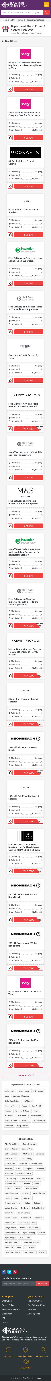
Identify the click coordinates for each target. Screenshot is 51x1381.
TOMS (7, 1198)
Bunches (25, 1193)
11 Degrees (25, 1183)
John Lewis (10, 1091)
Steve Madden (26, 1178)
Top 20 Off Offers (35, 1300)
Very (7, 1096)
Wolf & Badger (32, 1188)
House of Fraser (11, 1106)
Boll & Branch (11, 1158)
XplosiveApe (10, 1237)
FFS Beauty (23, 1222)
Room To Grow (11, 1217)
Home (4, 19)
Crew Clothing (39, 1193)
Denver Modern (11, 1148)
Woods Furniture (12, 1232)
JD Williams (28, 1101)
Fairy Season (22, 1125)
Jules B (8, 1188)
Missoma (9, 1173)
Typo (36, 1110)
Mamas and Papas (13, 1203)
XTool (18, 1168)
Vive (19, 1247)
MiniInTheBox (39, 1120)
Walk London (24, 1237)
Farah (22, 1227)
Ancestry (38, 1217)
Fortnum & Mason (22, 1110)
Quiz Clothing (29, 1232)
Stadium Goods (11, 1242)
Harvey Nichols (36, 1115)
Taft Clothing (10, 1178)
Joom (16, 1198)
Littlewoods (38, 1091)
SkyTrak (40, 1178)
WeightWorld (10, 1227)
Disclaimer (7, 1313)
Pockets (24, 1208)
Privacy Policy (8, 1305)
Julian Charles (11, 1208)
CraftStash (21, 1115)
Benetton (27, 1198)
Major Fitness (11, 1183)
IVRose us (9, 1125)
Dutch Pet (9, 1212)
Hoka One (9, 1247)
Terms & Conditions (11, 1309)
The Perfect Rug (12, 1144)
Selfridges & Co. (12, 1101)
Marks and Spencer (21, 1096)
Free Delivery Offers (36, 1305)
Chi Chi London (23, 1212)
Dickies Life (10, 1222)
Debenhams (24, 1091)
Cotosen (37, 1203)
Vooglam (29, 1168)
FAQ (3, 1318)
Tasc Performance (12, 1252)
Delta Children (38, 1208)
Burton (42, 1232)
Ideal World (36, 1106)
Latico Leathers (11, 1153)
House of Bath (11, 1120)
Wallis (27, 1203)
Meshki (42, 1252)
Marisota (9, 1115)
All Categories (17, 19)
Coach (36, 1183)
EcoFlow (8, 1168)
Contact (5, 1322)
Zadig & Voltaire (30, 1144)
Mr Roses (40, 1168)
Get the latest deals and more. (17, 1278)
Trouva (8, 1110)
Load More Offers (25, 1075)
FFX (33, 1222)
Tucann (18, 1188)
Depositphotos (11, 1193)
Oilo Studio (27, 1153)
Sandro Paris (27, 1148)
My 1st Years (34, 1227)
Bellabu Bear (36, 1163)
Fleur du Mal (10, 1163)
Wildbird (23, 1163)
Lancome (40, 1153)
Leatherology (26, 1158)
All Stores (32, 1309)
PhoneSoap (29, 1247)
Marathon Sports (24, 1173)
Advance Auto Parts (30, 1242)
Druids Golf (26, 1217)
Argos (24, 1106)
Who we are (7, 1300)
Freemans (25, 1120)
